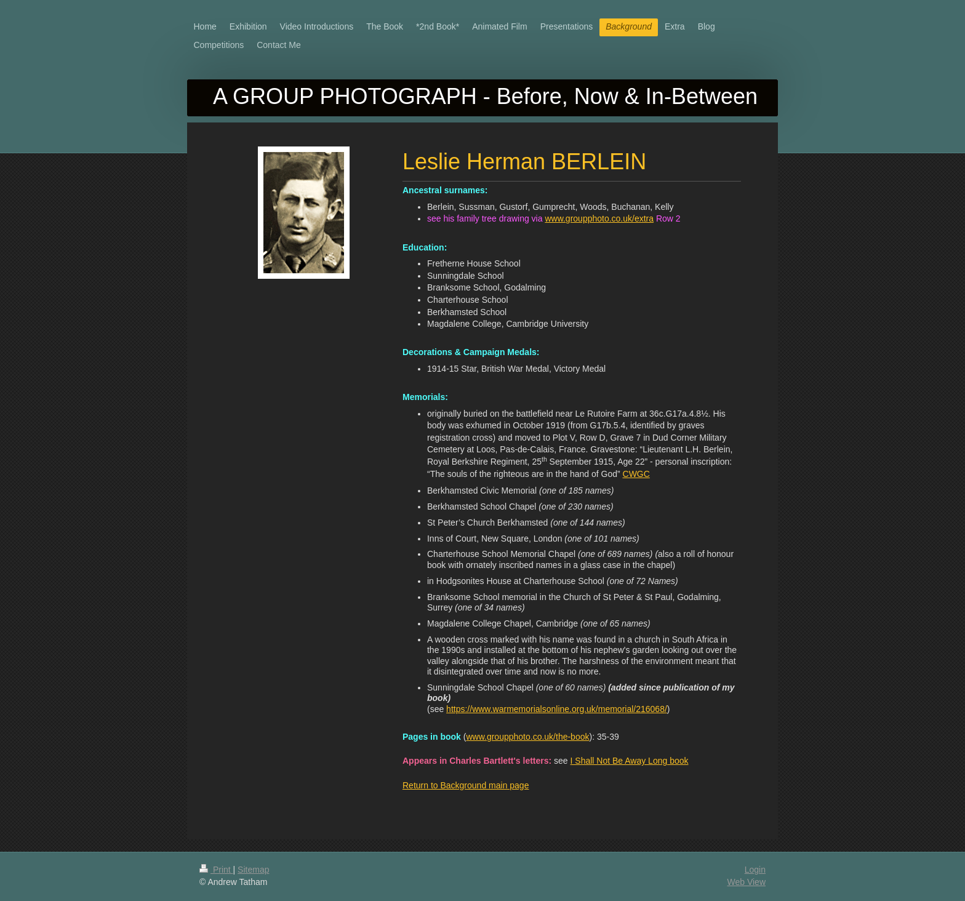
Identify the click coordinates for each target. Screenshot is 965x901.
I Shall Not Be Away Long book (630, 761)
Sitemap (253, 870)
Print (216, 870)
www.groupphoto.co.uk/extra (599, 218)
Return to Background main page (465, 785)
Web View (746, 882)
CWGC (636, 474)
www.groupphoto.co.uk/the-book (527, 737)
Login (755, 870)
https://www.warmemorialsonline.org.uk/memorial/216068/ (556, 709)
